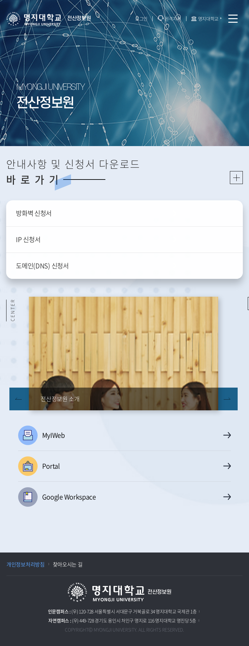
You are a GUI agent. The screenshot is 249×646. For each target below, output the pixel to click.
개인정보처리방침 (25, 564)
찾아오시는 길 (68, 564)
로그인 (141, 18)
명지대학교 (208, 18)
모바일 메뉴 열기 (233, 18)
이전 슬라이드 (19, 399)
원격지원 (173, 18)
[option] (123, 353)
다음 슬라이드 (228, 399)
